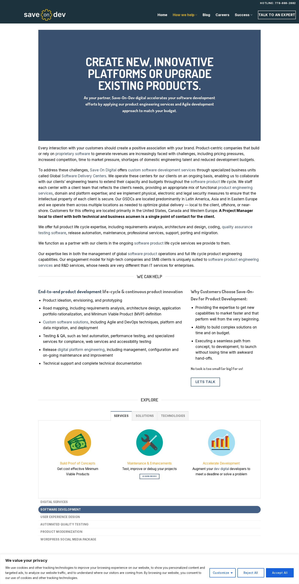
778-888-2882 (285, 3)
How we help (185, 15)
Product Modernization (61, 531)
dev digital (221, 469)
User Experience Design (60, 517)
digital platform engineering (81, 349)
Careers (222, 15)
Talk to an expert (276, 15)
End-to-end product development (70, 291)
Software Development (60, 509)
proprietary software (72, 153)
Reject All (251, 572)
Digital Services (54, 502)
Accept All (280, 572)
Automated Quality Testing (64, 524)
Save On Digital (103, 170)
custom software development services (162, 170)
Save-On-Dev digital (129, 97)
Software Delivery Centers (84, 176)
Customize (221, 572)
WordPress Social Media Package (68, 539)
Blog (206, 15)
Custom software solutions (65, 322)
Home (162, 15)
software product (205, 181)
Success (243, 15)
